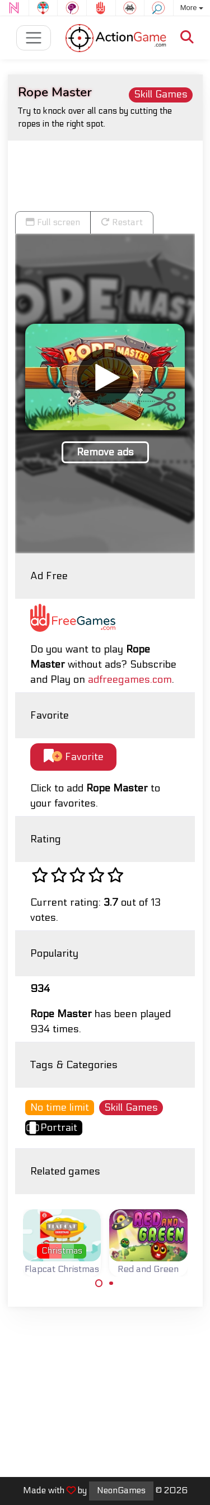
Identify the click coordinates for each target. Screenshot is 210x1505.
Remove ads (105, 452)
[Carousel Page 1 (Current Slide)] (99, 1283)
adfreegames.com (130, 680)
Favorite (74, 756)
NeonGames (121, 1490)
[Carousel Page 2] (111, 1283)
